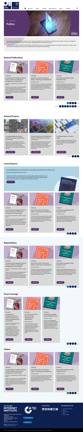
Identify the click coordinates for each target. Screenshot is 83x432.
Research (12, 20)
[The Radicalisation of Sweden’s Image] (67, 133)
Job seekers (65, 411)
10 (75, 106)
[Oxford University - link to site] (15, 5)
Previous (56, 106)
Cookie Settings (30, 430)
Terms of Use (18, 430)
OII (7, 20)
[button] (25, 8)
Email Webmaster (49, 430)
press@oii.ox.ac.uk (11, 425)
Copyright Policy (37, 430)
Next (78, 103)
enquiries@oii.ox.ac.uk (13, 424)
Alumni (64, 410)
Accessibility (42, 430)
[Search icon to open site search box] (77, 8)
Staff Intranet (28, 417)
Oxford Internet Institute (9, 430)
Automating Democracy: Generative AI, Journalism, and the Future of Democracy (30, 170)
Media (64, 413)
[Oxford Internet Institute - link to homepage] (8, 5)
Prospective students (67, 408)
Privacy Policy (24, 430)
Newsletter (27, 422)
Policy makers (66, 414)
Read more (10, 181)
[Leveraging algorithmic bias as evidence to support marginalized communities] (16, 135)
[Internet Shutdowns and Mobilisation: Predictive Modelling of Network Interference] (41, 135)
